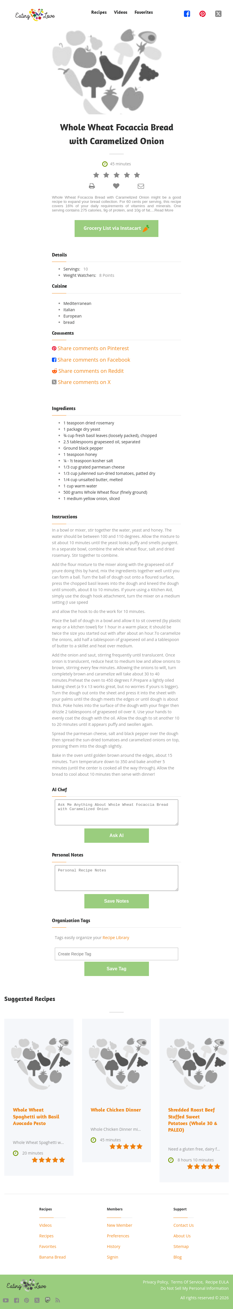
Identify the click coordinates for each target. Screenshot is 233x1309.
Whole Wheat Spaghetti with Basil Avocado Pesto (36, 1115)
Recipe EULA (217, 1280)
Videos (120, 12)
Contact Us (183, 1223)
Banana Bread (52, 1255)
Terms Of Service (187, 1280)
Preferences (118, 1234)
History (113, 1245)
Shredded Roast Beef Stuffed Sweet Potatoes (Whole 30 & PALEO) (192, 1119)
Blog (177, 1255)
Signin (112, 1255)
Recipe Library (116, 937)
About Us (182, 1234)
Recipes (99, 12)
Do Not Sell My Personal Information (194, 1287)
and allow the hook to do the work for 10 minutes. (98, 611)
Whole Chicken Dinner (116, 1109)
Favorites (144, 12)
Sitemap (181, 1245)
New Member (119, 1223)
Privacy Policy (155, 1280)
